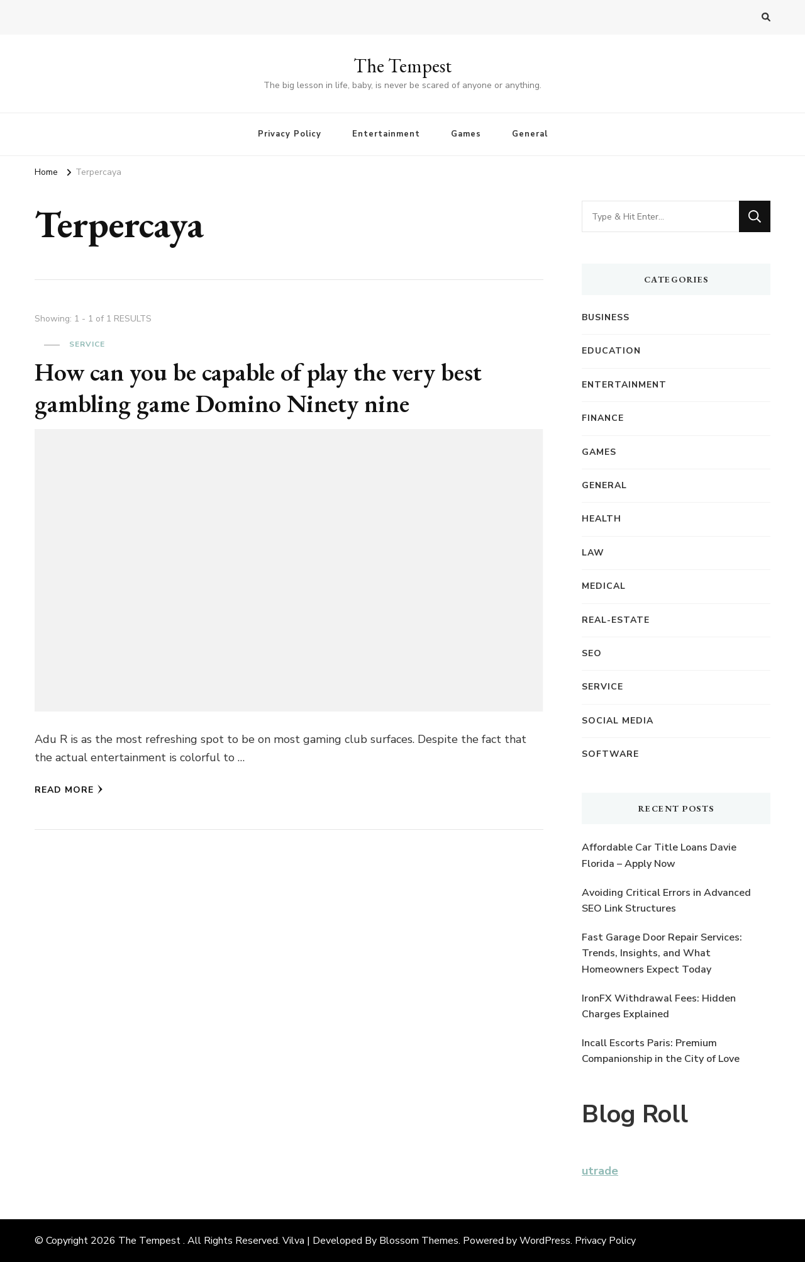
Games (466, 134)
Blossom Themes (418, 1241)
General (530, 134)
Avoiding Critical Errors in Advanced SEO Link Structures (666, 901)
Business (606, 317)
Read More (69, 790)
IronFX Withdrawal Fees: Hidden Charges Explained (659, 1006)
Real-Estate (616, 620)
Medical (604, 586)
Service (87, 344)
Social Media (617, 721)
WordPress (544, 1241)
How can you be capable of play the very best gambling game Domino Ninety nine (260, 387)
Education (611, 351)
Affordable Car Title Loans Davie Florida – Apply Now (659, 855)
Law (593, 553)
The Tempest (402, 65)
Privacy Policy (289, 134)
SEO (592, 653)
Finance (603, 418)
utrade (600, 1170)
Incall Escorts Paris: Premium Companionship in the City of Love (661, 1051)
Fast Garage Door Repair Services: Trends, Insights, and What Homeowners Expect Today (662, 953)
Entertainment (386, 134)
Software (610, 754)
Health (601, 519)
